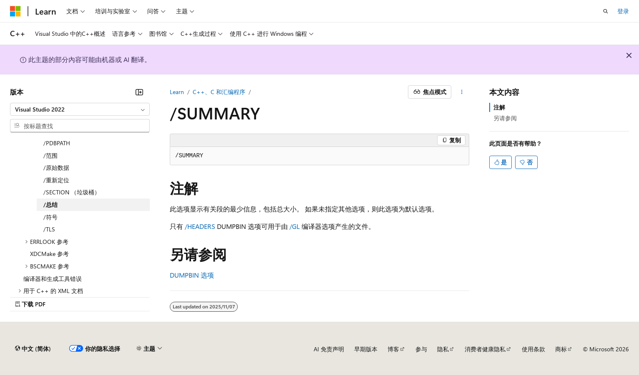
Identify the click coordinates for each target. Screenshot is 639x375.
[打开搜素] (605, 11)
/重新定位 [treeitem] (56, 180)
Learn (177, 92)
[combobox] (80, 109)
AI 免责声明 (329, 349)
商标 (561, 349)
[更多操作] (462, 92)
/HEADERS (200, 226)
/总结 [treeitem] (50, 205)
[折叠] (139, 91)
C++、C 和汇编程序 (219, 92)
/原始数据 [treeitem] (56, 167)
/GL (294, 226)
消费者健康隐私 (485, 349)
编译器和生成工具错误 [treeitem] (52, 279)
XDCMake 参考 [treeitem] (49, 254)
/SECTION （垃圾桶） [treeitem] (71, 192)
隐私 (443, 349)
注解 (499, 107)
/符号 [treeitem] (50, 217)
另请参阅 (505, 118)
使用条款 (533, 349)
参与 (421, 349)
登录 (623, 11)
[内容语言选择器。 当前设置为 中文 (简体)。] (33, 348)
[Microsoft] (15, 11)
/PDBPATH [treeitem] (56, 143)
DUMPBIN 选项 (192, 275)
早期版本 (365, 349)
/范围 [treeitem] (50, 155)
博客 (393, 349)
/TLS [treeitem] (49, 229)
